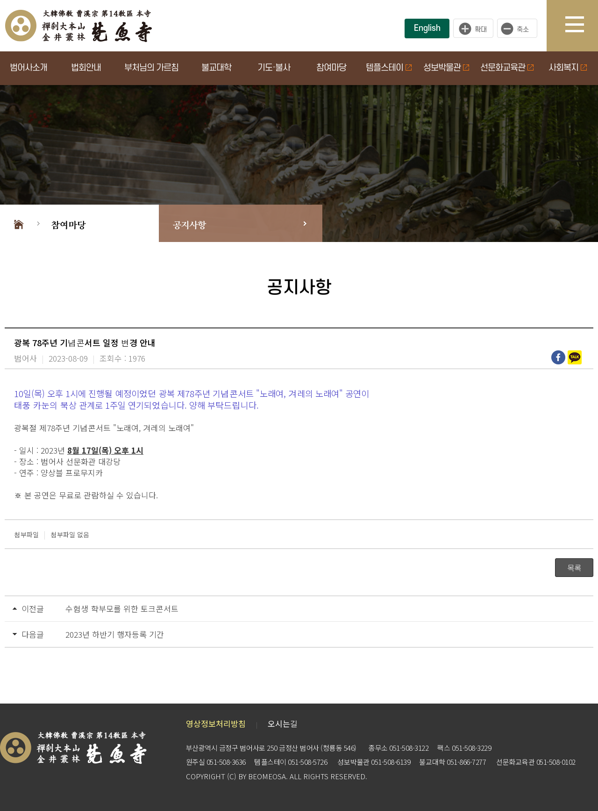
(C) (231, 776)
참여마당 (331, 68)
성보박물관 (446, 68)
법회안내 (86, 68)
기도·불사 (273, 68)
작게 (519, 28)
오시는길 (283, 723)
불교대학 (216, 68)
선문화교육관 (507, 68)
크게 (473, 28)
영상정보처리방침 (216, 723)
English (427, 28)
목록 (574, 567)
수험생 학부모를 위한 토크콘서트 (121, 608)
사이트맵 (581, 25)
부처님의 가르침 (151, 68)
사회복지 (567, 68)
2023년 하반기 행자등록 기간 (114, 634)
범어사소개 (28, 68)
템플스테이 (389, 68)
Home (18, 223)
